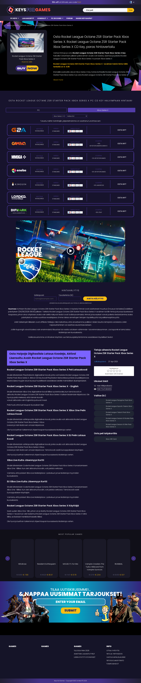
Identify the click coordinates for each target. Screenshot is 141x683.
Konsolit (42, 18)
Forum (69, 18)
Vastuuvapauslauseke (115, 657)
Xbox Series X (101, 110)
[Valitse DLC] (76, 116)
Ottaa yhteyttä (112, 650)
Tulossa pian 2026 (81, 650)
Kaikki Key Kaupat (84, 18)
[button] (7, 558)
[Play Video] (70, 251)
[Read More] (92, 79)
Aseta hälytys (95, 298)
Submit (70, 610)
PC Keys (14, 18)
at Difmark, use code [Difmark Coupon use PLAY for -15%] (66, 2)
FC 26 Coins (57, 18)
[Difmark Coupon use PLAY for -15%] (70, 343)
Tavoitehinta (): (66, 295)
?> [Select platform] (59, 116)
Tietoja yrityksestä (114, 654)
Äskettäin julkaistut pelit (84, 654)
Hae (130, 10)
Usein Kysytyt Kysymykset (84, 657)
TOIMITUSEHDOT (112, 664)
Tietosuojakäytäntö (115, 660)
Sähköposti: (39, 295)
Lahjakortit (28, 18)
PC (36, 110)
